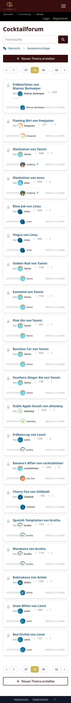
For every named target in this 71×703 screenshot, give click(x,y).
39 (43, 70)
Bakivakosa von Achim (30, 577)
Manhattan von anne (28, 178)
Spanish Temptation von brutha (36, 520)
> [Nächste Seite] (64, 70)
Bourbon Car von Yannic (31, 349)
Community (25, 14)
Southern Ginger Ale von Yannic (36, 377)
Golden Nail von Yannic (30, 263)
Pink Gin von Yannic (27, 320)
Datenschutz (40, 699)
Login (46, 18)
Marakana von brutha (29, 549)
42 (56, 70)
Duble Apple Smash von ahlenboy (38, 406)
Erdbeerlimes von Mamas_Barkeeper (27, 86)
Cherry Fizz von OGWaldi (31, 492)
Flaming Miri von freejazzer (33, 121)
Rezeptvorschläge (38, 48)
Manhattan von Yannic (30, 149)
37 (25, 70)
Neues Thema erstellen (35, 59)
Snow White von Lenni (29, 606)
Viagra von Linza (25, 235)
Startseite (8, 14)
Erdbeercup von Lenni (29, 434)
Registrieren (60, 18)
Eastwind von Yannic (28, 292)
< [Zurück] (6, 70)
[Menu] (63, 6)
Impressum (21, 699)
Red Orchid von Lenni (29, 634)
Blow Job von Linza (27, 206)
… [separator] (19, 70)
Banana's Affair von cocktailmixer (38, 463)
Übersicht (11, 48)
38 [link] (34, 70)
